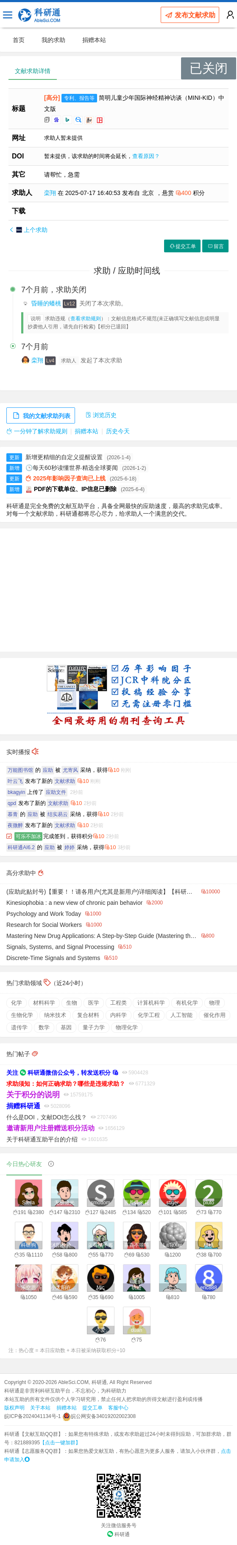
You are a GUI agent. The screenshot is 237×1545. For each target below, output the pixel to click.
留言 (215, 246)
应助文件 (56, 792)
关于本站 (40, 1408)
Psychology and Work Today (43, 913)
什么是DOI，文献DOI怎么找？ (46, 1117)
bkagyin (16, 792)
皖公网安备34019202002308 (99, 1416)
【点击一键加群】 (60, 1443)
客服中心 (118, 1408)
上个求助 (27, 229)
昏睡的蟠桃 (47, 303)
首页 (19, 40)
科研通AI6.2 (21, 847)
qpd (12, 803)
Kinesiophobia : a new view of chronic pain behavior (74, 902)
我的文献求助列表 (40, 415)
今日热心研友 (24, 1164)
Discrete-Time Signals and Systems (53, 958)
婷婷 (69, 847)
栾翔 (51, 192)
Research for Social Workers (44, 924)
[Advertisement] (118, 590)
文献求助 (65, 781)
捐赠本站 (94, 40)
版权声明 (14, 1408)
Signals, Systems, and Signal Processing (60, 946)
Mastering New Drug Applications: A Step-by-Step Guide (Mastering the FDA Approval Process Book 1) (101, 935)
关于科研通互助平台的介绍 (42, 1139)
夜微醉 (15, 825)
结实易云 (57, 814)
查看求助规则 (85, 319)
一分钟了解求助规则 (36, 431)
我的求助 (53, 40)
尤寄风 (70, 770)
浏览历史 (101, 415)
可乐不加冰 (28, 836)
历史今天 (118, 431)
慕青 (13, 814)
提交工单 (182, 246)
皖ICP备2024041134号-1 (32, 1416)
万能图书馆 (20, 770)
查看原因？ (146, 156)
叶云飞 (15, 781)
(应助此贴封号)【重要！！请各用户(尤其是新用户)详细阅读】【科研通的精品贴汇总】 (101, 891)
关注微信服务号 (119, 1525)
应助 (48, 770)
